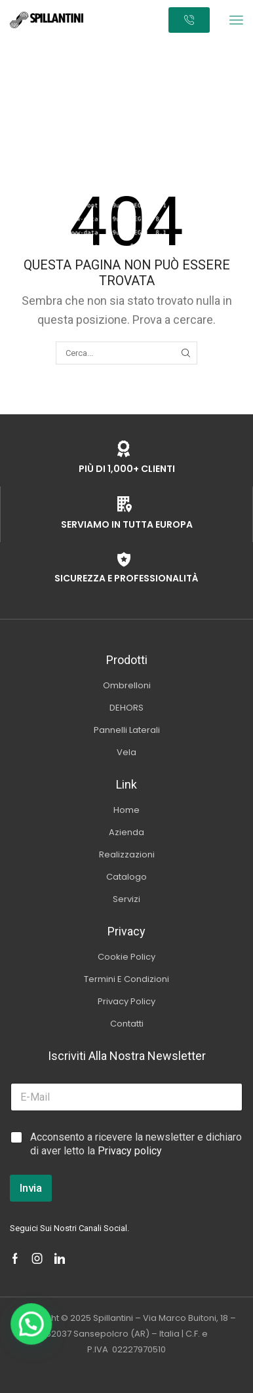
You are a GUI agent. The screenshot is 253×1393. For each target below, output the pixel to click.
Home (100, 46)
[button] (236, 20)
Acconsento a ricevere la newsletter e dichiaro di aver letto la (136, 1144)
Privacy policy (130, 1151)
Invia (31, 1187)
